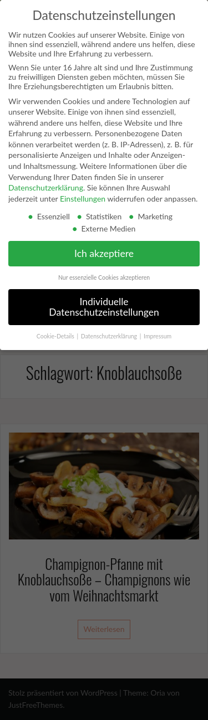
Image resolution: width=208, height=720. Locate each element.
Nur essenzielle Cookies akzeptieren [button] (104, 277)
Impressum (157, 336)
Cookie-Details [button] (56, 336)
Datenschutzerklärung (45, 187)
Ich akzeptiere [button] (104, 253)
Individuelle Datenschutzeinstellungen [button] (104, 307)
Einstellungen (82, 198)
